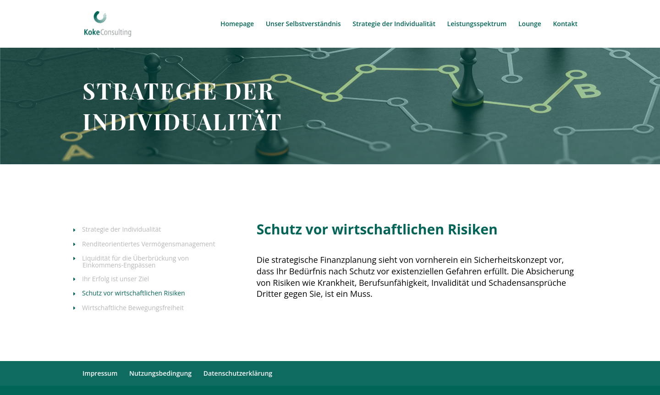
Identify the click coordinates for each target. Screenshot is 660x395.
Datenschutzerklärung (238, 373)
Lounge (529, 24)
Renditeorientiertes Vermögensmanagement (148, 244)
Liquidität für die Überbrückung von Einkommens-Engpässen (135, 262)
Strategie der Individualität (393, 24)
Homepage (237, 24)
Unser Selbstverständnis (303, 24)
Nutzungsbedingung (160, 373)
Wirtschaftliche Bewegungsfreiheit (133, 308)
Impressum (99, 373)
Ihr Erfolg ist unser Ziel (115, 279)
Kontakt (565, 24)
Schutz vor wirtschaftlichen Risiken (133, 293)
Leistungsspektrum (477, 24)
